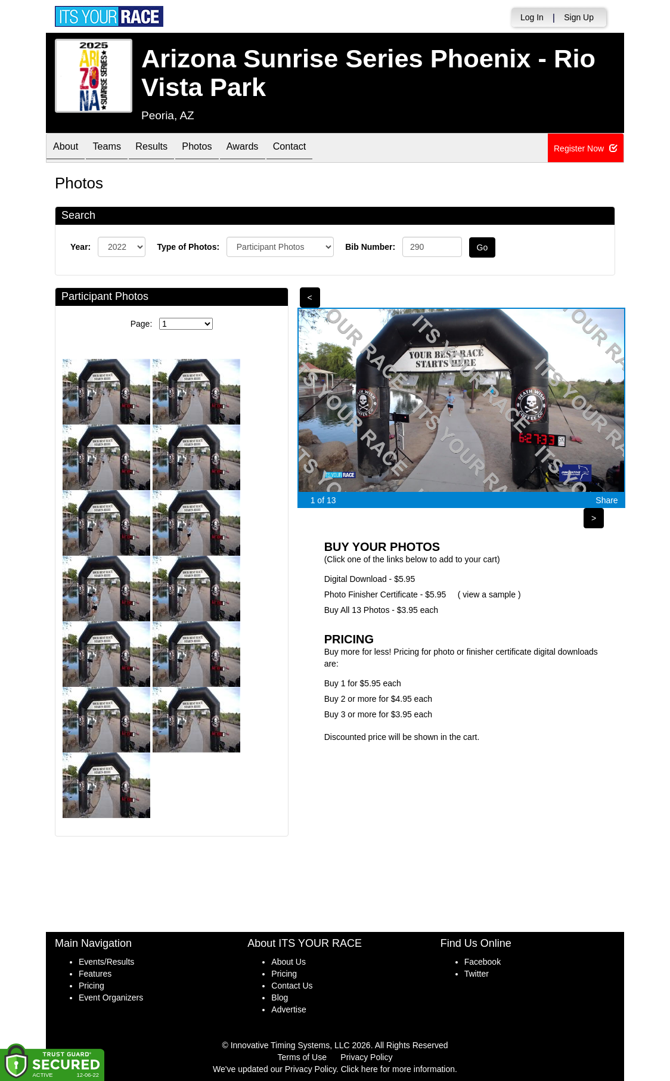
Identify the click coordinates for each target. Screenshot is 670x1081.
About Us (288, 962)
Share (606, 500)
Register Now (586, 148)
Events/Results (106, 962)
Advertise (288, 1009)
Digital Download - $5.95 (369, 579)
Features (95, 973)
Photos (216, 148)
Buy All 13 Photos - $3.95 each (381, 610)
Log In (532, 17)
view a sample (489, 594)
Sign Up (579, 17)
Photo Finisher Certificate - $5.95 (385, 594)
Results (165, 148)
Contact (321, 148)
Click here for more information (398, 1069)
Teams (115, 148)
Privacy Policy (366, 1057)
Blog (279, 997)
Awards (269, 148)
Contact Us (291, 985)
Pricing (91, 985)
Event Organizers (111, 997)
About (68, 148)
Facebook (482, 962)
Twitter (476, 973)
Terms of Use (302, 1057)
